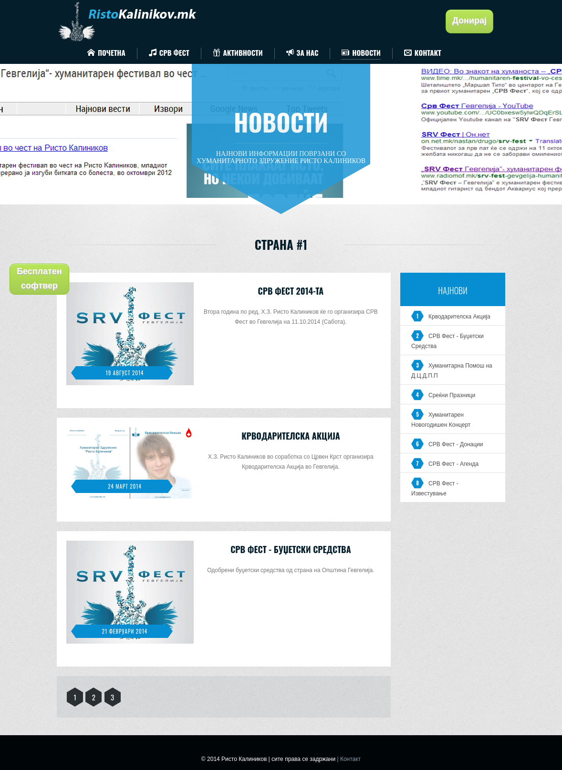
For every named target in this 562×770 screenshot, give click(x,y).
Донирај (469, 20)
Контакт (422, 52)
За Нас (302, 52)
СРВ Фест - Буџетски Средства (290, 549)
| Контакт (349, 759)
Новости (361, 52)
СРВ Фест (169, 52)
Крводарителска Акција (290, 436)
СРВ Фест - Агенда (453, 464)
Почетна (106, 52)
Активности (238, 52)
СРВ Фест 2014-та (291, 291)
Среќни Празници (451, 395)
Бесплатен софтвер (39, 278)
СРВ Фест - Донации (455, 444)
